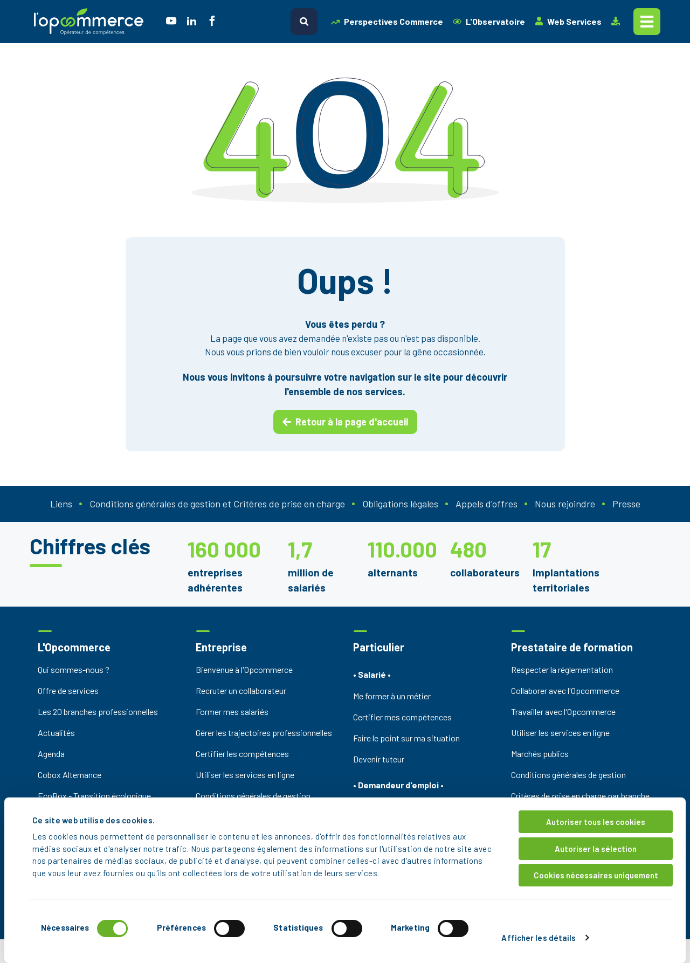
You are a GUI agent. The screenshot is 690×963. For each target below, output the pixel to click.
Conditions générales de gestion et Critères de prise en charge (217, 504)
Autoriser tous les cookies (595, 822)
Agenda (51, 753)
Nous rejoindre (565, 504)
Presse (626, 504)
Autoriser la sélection (596, 849)
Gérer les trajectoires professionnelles (264, 732)
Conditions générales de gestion (253, 795)
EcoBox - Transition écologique (94, 795)
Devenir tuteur (378, 759)
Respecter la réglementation (562, 669)
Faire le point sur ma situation (406, 738)
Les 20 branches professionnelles (98, 711)
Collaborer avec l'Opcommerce (565, 690)
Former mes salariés (232, 711)
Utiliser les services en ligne (245, 774)
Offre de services (68, 690)
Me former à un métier (392, 696)
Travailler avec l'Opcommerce (563, 711)
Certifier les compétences (242, 753)
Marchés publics (540, 753)
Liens (61, 504)
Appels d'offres (487, 504)
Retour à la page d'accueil (345, 422)
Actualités (56, 732)
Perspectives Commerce (387, 21)
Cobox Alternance (69, 774)
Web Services (568, 21)
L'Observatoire (489, 21)
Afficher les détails (538, 938)
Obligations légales (400, 504)
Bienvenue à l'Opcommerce (244, 669)
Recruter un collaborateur (241, 690)
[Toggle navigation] (646, 21)
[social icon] (171, 22)
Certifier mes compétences (402, 717)
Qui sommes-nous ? (73, 669)
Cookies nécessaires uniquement (596, 875)
